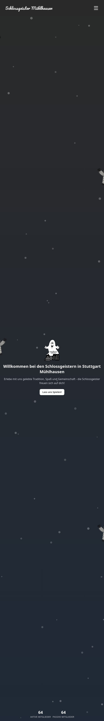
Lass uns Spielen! (52, 392)
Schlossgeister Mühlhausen (28, 8)
